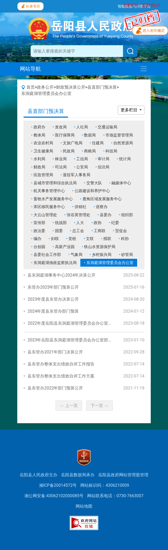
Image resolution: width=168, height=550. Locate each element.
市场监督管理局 (119, 135)
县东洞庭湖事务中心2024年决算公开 (61, 275)
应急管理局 (43, 175)
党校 (72, 238)
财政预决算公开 (70, 87)
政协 (98, 222)
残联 (107, 238)
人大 (80, 222)
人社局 (82, 127)
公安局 (82, 167)
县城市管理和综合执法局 (55, 183)
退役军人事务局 (76, 175)
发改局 (61, 127)
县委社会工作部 (47, 254)
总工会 (78, 230)
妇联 (55, 238)
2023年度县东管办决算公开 (53, 299)
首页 (30, 87)
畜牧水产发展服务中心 (53, 199)
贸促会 (121, 230)
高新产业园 (65, 246)
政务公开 (45, 87)
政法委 (39, 230)
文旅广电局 (72, 143)
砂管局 (127, 254)
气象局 (76, 254)
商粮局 (90, 151)
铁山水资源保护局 (99, 246)
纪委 (115, 222)
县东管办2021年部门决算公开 (55, 352)
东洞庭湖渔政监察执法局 (55, 262)
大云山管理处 (45, 215)
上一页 (69, 405)
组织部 (127, 215)
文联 (90, 238)
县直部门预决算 (102, 87)
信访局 (103, 167)
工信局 (82, 159)
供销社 (80, 206)
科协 (125, 238)
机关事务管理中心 (49, 190)
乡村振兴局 (101, 254)
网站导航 (30, 69)
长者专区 (30, 5)
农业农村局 (43, 143)
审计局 (103, 159)
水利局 (39, 159)
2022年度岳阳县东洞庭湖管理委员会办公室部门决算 (76, 323)
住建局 (98, 143)
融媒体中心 (121, 183)
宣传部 (39, 222)
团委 (59, 230)
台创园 (39, 246)
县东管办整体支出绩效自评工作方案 (60, 376)
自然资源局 (123, 143)
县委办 (105, 215)
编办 (37, 238)
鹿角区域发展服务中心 (102, 199)
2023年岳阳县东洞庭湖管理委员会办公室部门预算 (74, 339)
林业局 (61, 159)
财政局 (39, 167)
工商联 (99, 230)
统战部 (61, 222)
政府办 (39, 127)
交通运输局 (107, 127)
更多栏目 (129, 109)
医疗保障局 (65, 135)
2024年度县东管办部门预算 (53, 311)
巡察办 (102, 206)
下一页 (99, 405)
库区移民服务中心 (49, 206)
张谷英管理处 (78, 215)
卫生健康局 (43, 151)
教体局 (39, 135)
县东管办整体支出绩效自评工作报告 (60, 364)
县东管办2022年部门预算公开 (55, 388)
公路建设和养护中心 (92, 190)
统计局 (125, 159)
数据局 (90, 135)
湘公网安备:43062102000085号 (53, 495)
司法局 (61, 167)
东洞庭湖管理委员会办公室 (46, 93)
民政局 (69, 151)
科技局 (111, 151)
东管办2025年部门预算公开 (53, 287)
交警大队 (94, 183)
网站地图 (84, 506)
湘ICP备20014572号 (58, 485)
